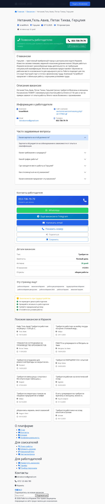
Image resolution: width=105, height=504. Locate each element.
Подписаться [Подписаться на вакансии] (41, 495)
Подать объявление (79, 4)
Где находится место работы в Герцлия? (36, 165)
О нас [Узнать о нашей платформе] (21, 430)
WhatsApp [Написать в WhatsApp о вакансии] (52, 210)
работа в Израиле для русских (27, 289)
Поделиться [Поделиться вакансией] (52, 234)
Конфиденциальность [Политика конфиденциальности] (28, 437)
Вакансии (50, 4)
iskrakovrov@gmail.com (29, 120)
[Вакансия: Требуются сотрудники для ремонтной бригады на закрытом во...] (33, 364)
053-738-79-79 (77, 40)
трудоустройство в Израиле (75, 286)
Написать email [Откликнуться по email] (52, 222)
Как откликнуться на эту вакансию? (34, 172)
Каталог (62, 4)
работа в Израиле (23, 286)
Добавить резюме (27, 449)
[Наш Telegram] (17, 490)
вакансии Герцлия (77, 289)
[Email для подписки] (25, 495)
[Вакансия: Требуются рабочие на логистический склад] (72, 381)
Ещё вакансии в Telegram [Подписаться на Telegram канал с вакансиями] (52, 216)
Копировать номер (77, 46)
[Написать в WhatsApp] (21, 490)
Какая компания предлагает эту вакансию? (37, 179)
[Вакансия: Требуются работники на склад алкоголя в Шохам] (72, 414)
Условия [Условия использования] (22, 435)
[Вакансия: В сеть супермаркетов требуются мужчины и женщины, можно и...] (72, 398)
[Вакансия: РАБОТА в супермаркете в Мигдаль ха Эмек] (72, 347)
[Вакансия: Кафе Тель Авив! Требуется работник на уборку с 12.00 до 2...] (33, 331)
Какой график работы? (28, 159)
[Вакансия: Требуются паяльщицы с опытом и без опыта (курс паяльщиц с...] (33, 381)
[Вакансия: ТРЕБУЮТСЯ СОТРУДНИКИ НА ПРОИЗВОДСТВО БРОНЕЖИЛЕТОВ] (33, 347)
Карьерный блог (26, 451)
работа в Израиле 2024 (47, 289)
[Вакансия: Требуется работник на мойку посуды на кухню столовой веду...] (72, 331)
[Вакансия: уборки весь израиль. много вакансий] (33, 414)
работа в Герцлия (62, 289)
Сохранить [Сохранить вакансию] (52, 239)
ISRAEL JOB (23, 4)
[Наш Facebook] (15, 490)
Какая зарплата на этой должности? (34, 137)
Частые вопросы (26, 454)
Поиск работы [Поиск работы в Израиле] (25, 446)
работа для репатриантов (55, 286)
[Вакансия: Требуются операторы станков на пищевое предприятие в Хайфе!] (33, 398)
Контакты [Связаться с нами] (23, 432)
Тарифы (22, 465)
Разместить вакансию (28, 463)
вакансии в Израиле (38, 286)
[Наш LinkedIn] (19, 490)
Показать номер (52, 228)
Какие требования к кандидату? (32, 152)
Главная (19, 11)
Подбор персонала (27, 468)
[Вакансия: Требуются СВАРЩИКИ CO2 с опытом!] (72, 364)
